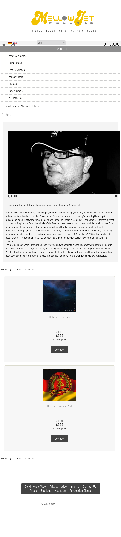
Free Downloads (62, 70)
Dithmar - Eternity (59, 317)
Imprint (74, 487)
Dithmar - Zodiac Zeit (59, 406)
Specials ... (12, 84)
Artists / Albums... (20, 106)
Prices (33, 491)
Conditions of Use (35, 487)
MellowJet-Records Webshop (67, 504)
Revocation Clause (80, 491)
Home (7, 106)
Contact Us (89, 487)
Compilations (62, 63)
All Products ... (14, 98)
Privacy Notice (58, 487)
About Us (60, 491)
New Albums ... (14, 91)
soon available (62, 77)
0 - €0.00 (111, 44)
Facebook (76, 205)
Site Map (46, 491)
